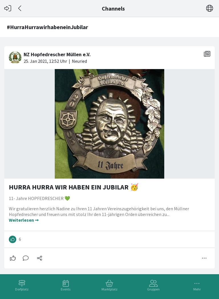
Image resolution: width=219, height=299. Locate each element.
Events (65, 289)
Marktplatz (109, 289)
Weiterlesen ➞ (23, 220)
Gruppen (153, 289)
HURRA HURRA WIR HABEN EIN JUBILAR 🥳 (74, 187)
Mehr (197, 289)
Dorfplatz (22, 289)
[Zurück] (20, 8)
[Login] (8, 8)
